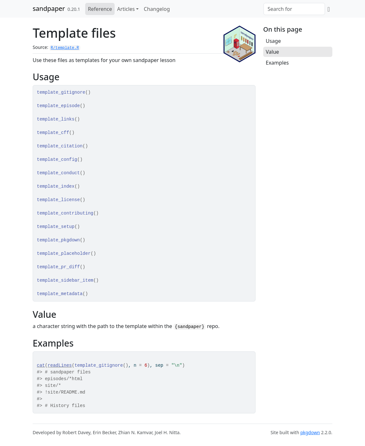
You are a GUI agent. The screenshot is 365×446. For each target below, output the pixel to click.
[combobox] (294, 9)
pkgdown (310, 432)
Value (272, 51)
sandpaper (49, 8)
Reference (100, 8)
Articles (126, 8)
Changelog (157, 8)
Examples (277, 62)
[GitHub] (328, 9)
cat (41, 365)
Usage (273, 40)
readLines (60, 365)
